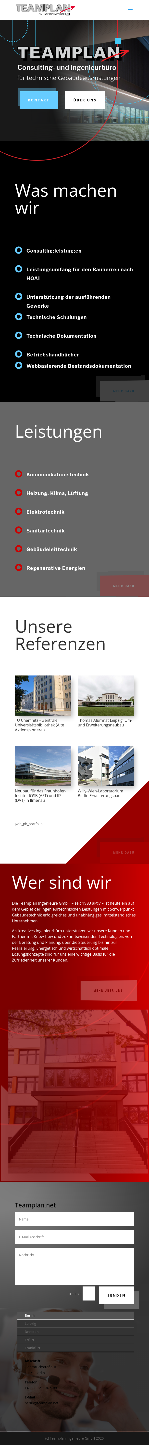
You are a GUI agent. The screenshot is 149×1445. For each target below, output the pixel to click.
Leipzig (30, 1323)
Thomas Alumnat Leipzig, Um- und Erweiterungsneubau (105, 723)
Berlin (30, 1315)
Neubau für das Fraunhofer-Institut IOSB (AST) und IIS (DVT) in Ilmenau (40, 795)
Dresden (32, 1331)
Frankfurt (32, 1348)
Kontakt (39, 100)
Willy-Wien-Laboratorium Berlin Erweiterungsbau (100, 793)
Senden (117, 1295)
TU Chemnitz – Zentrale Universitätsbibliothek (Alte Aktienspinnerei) (39, 725)
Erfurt (29, 1339)
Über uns (85, 100)
